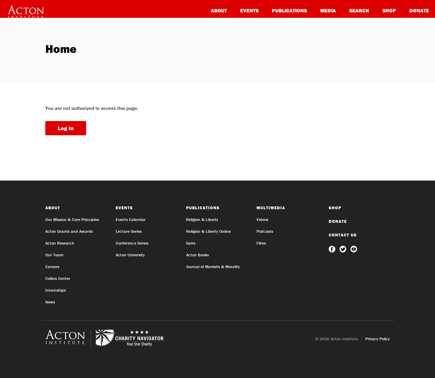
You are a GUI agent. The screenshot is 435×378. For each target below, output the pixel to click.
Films (261, 243)
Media (328, 10)
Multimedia (270, 207)
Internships (55, 290)
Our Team (54, 255)
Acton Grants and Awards (69, 231)
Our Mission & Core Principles (72, 219)
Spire (190, 243)
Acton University (130, 255)
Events (249, 10)
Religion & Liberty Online (208, 231)
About (219, 10)
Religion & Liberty (202, 219)
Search (359, 10)
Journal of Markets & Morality (213, 266)
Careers (52, 266)
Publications (289, 10)
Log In (66, 128)
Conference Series (132, 243)
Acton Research (59, 243)
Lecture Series (129, 231)
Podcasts (264, 231)
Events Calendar (131, 219)
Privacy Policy (377, 338)
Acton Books (197, 255)
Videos (262, 219)
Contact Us (343, 235)
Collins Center (57, 278)
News (50, 302)
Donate (419, 10)
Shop (389, 10)
